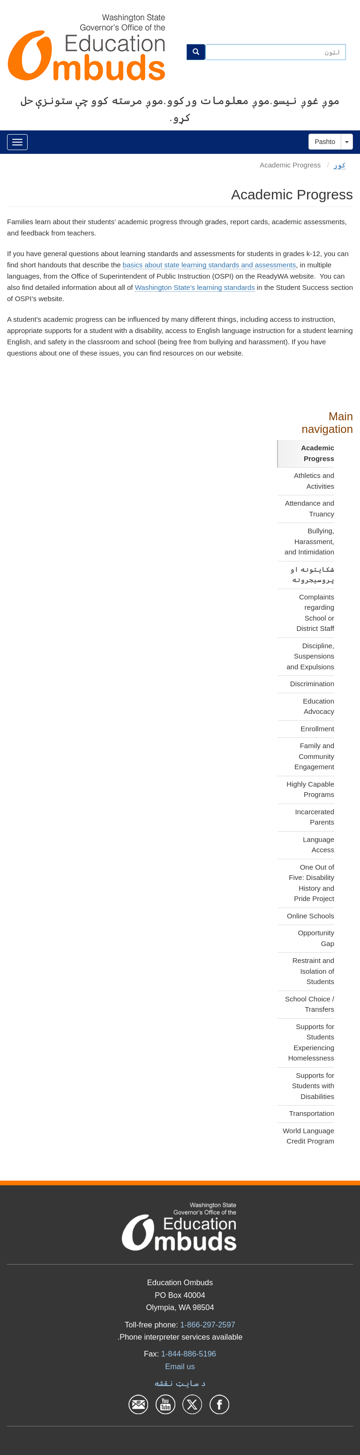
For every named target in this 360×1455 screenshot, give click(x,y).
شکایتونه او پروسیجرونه (312, 574)
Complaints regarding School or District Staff (315, 613)
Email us (180, 1366)
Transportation (311, 1113)
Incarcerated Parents (314, 817)
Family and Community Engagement (314, 756)
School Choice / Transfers (309, 1004)
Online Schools (310, 916)
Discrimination (312, 684)
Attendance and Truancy (309, 508)
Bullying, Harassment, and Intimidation (309, 541)
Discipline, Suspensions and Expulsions (310, 656)
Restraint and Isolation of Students (313, 970)
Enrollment (317, 729)
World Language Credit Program (308, 1136)
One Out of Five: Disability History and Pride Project (311, 883)
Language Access (318, 844)
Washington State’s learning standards (195, 287)
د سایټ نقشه (179, 1383)
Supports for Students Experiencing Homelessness (311, 1042)
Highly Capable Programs (310, 789)
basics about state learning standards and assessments (209, 265)
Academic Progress (317, 453)
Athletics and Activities (314, 480)
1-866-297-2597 (207, 1324)
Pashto (325, 141)
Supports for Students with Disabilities (313, 1085)
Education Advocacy (318, 706)
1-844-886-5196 (188, 1353)
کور (339, 165)
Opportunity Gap (316, 938)
